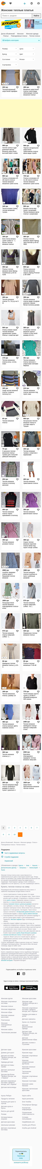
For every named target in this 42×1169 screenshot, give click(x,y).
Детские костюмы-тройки (7, 1066)
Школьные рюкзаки (8, 1125)
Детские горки (6, 1049)
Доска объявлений (8, 34)
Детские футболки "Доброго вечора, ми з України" (8, 1076)
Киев (27, 865)
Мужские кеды (27, 1053)
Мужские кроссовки (29, 1049)
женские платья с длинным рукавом (20, 904)
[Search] (21, 15)
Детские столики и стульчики (28, 1043)
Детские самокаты (28, 1019)
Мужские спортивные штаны (30, 1077)
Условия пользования (26, 1118)
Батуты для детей (7, 1111)
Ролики (3, 1114)
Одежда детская (7, 1062)
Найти (36, 16)
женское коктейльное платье (12, 935)
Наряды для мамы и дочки (29, 1015)
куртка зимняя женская (30, 913)
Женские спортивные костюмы (9, 1002)
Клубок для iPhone (29, 1125)
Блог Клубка (26, 1102)
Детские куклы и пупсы (7, 1107)
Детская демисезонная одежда (27, 1026)
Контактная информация (26, 1108)
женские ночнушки (7, 960)
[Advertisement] (21, 113)
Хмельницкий (33, 868)
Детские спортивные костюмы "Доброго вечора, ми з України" (9, 1082)
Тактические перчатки (26, 1072)
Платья (6, 36)
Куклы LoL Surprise (29, 1022)
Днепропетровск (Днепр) (8, 868)
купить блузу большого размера (26, 933)
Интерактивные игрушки (6, 1118)
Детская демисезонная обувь (29, 1038)
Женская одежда (32, 34)
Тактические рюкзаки (8, 1032)
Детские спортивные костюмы (8, 1129)
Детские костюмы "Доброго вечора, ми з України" (8, 1057)
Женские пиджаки (16, 919)
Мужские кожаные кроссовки (28, 1067)
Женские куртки (7, 998)
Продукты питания (8, 1099)
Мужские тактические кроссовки (30, 1089)
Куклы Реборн (6, 1096)
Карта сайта (26, 1096)
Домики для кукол (7, 1053)
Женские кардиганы (8, 1009)
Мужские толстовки (29, 1081)
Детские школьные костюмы (8, 1070)
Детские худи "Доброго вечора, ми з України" (29, 1033)
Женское (20, 34)
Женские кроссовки (29, 998)
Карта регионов (27, 1099)
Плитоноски (5, 1020)
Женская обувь (6, 1012)
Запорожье (22, 868)
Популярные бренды (29, 1105)
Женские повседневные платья (6, 1024)
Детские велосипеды (8, 1087)
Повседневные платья (19, 36)
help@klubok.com (28, 1122)
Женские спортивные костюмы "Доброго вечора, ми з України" (30, 1009)
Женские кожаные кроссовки (7, 1016)
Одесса (20, 865)
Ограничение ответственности (28, 1113)
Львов (3, 870)
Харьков (34, 865)
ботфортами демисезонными (26, 912)
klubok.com (3, 3)
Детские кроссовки (8, 1122)
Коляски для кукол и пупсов (8, 1102)
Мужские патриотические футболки (28, 1062)
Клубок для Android (29, 1128)
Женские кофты (7, 1029)
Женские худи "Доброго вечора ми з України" (30, 1003)
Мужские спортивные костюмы (30, 1056)
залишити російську (21, 1162)
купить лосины (11, 900)
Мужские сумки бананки (27, 1085)
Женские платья (7, 1006)
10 (14, 834)
